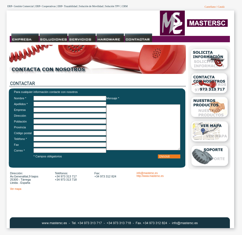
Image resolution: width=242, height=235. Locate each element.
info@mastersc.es (147, 173)
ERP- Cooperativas (45, 6)
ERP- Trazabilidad (67, 6)
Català (221, 6)
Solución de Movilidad (91, 6)
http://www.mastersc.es (150, 176)
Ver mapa (15, 188)
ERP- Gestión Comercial (20, 6)
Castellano (210, 6)
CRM (125, 6)
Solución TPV (112, 6)
